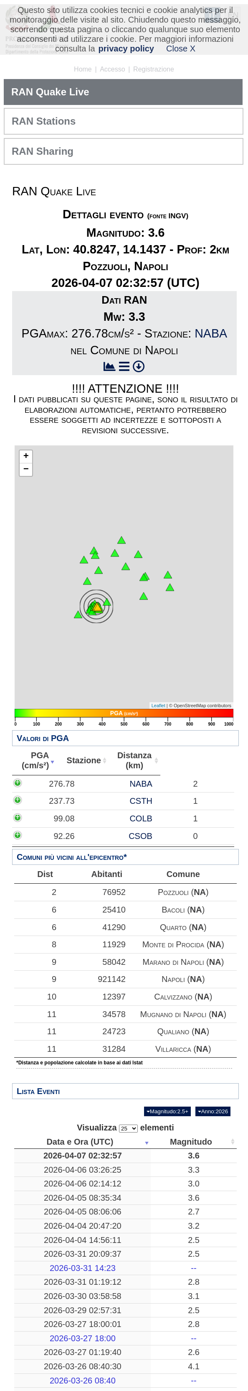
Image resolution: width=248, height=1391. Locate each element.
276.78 (37, 783)
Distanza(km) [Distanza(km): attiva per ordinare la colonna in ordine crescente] (165, 760)
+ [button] (26, 456)
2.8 (119, 1348)
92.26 (39, 836)
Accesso (112, 69)
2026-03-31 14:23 (53, 1329)
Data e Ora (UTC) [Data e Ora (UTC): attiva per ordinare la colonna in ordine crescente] (50, 1141)
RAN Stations (44, 121)
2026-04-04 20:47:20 (53, 1272)
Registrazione (153, 69)
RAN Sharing (42, 151)
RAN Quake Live (50, 91)
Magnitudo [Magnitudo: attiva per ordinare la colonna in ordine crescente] (117, 1141)
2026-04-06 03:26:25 (53, 1179)
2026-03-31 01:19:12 (53, 1348)
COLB (88, 818)
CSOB (88, 836)
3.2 (119, 1272)
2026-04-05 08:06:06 (53, 1248)
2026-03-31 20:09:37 (53, 1315)
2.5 (119, 1296)
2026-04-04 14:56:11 (53, 1296)
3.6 (119, 1160)
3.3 (119, 1179)
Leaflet (158, 705)
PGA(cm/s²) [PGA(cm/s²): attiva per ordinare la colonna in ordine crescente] (47, 760)
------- (175, 1329)
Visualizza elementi (125, 1128)
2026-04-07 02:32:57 (53, 1160)
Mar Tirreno (174, 1179)
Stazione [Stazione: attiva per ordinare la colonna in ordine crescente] (108, 760)
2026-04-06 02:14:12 (53, 1199)
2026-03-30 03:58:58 (53, 1373)
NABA (211, 333)
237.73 (37, 800)
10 (36, 996)
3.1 (119, 1373)
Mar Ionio (174, 1315)
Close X (180, 48)
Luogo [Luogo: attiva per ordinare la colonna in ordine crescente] (172, 1141)
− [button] (26, 469)
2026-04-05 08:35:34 (53, 1223)
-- (119, 1329)
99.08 (39, 818)
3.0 (119, 1199)
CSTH (88, 800)
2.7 (119, 1248)
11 (36, 1014)
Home (83, 69)
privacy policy (126, 48)
